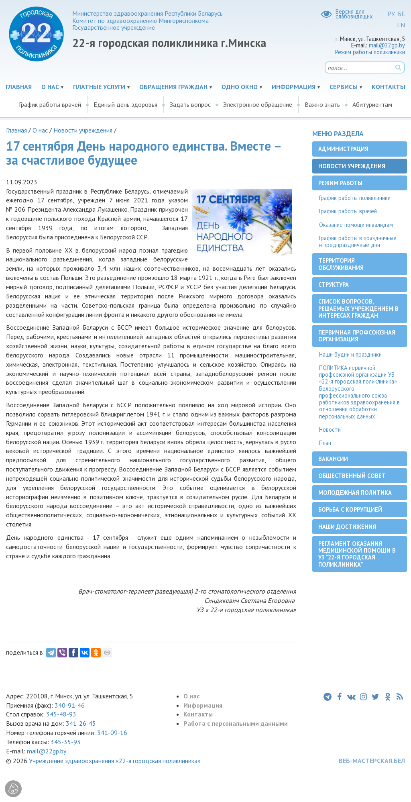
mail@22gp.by (387, 45)
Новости (330, 429)
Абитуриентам (372, 104)
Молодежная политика (355, 492)
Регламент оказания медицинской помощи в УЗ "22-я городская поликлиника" (357, 554)
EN (401, 25)
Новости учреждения (82, 130)
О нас (50, 87)
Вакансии (333, 459)
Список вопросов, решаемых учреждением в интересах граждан (358, 308)
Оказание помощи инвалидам (356, 225)
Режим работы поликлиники (370, 52)
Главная (19, 87)
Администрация (343, 149)
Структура (333, 284)
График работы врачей (50, 104)
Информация (293, 87)
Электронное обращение (257, 104)
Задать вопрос (190, 104)
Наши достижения (347, 527)
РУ (391, 14)
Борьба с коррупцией (350, 509)
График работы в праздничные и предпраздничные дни (358, 241)
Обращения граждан (173, 87)
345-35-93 (66, 742)
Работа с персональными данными (235, 723)
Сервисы (344, 87)
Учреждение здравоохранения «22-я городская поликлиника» (115, 761)
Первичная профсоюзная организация (356, 336)
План (325, 443)
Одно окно (240, 87)
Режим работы (340, 183)
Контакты (388, 87)
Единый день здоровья (125, 104)
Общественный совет (352, 476)
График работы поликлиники (355, 198)
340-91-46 (69, 705)
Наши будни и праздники (350, 354)
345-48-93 (61, 714)
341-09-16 (112, 733)
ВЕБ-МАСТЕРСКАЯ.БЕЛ (372, 761)
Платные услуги (99, 87)
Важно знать (322, 104)
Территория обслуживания (341, 264)
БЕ (401, 14)
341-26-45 (81, 723)
